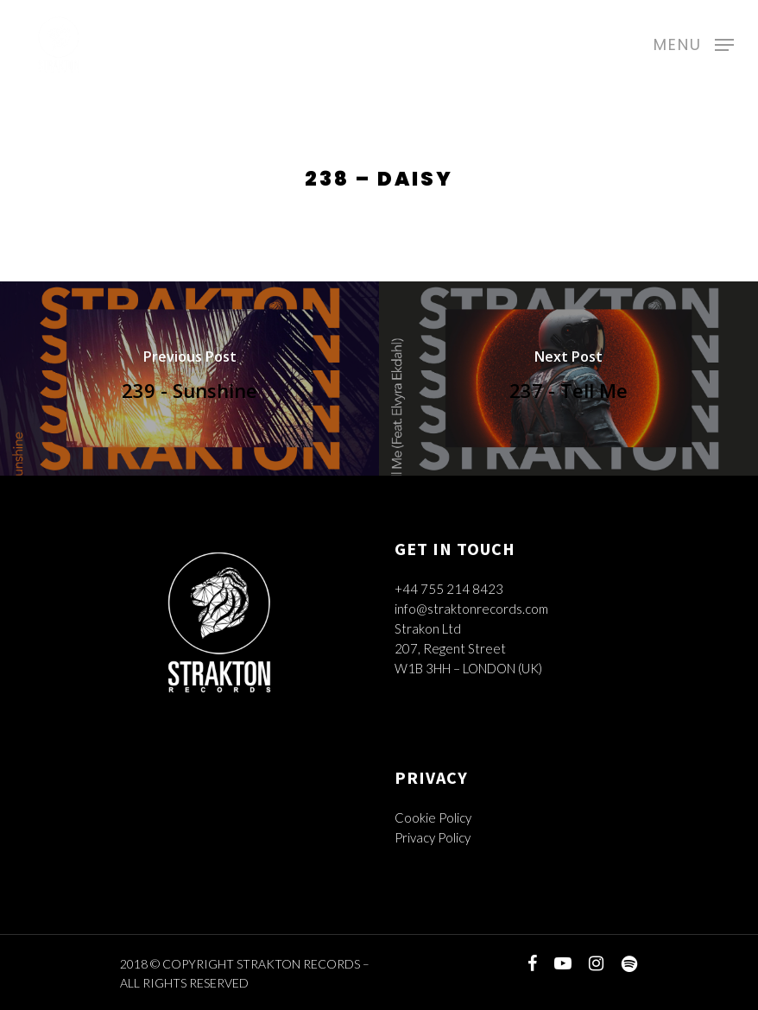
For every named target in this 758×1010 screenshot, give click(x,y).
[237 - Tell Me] (568, 378)
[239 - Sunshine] (189, 378)
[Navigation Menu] (694, 42)
